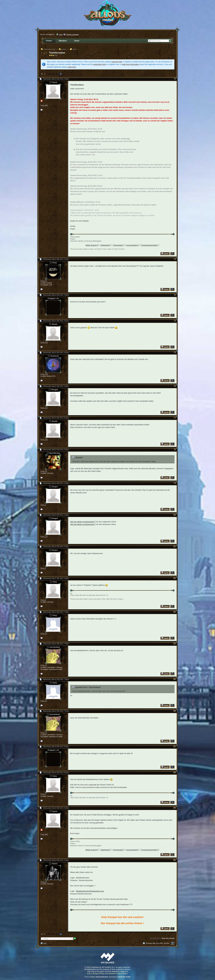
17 (174, 746)
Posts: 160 (44, 342)
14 (174, 643)
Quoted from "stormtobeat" (88, 687)
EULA (89, 973)
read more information (130, 64)
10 (174, 515)
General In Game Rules (117, 973)
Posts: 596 (44, 374)
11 (174, 546)
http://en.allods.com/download (82, 522)
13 (174, 612)
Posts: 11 (44, 665)
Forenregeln (118, 245)
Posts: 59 (44, 471)
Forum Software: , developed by (107, 977)
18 (174, 772)
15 (174, 679)
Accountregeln (132, 245)
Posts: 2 (43, 505)
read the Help (116, 62)
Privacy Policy (98, 973)
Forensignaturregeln (149, 245)
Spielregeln (105, 245)
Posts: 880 (44, 105)
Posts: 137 (44, 408)
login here (72, 67)
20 (174, 860)
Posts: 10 (44, 882)
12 (174, 578)
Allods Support (91, 245)
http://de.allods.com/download (82, 524)
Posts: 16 (44, 281)
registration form (99, 64)
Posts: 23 (44, 633)
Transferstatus (57, 52)
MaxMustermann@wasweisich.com (90, 891)
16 (174, 711)
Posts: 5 (43, 600)
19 (174, 808)
